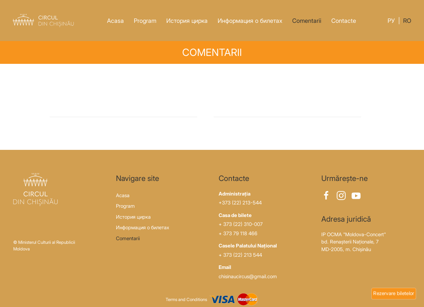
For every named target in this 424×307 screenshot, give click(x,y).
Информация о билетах (250, 20)
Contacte (343, 20)
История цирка (187, 20)
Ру (391, 20)
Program (145, 20)
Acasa (115, 20)
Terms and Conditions (186, 299)
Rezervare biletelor (393, 293)
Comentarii (306, 20)
